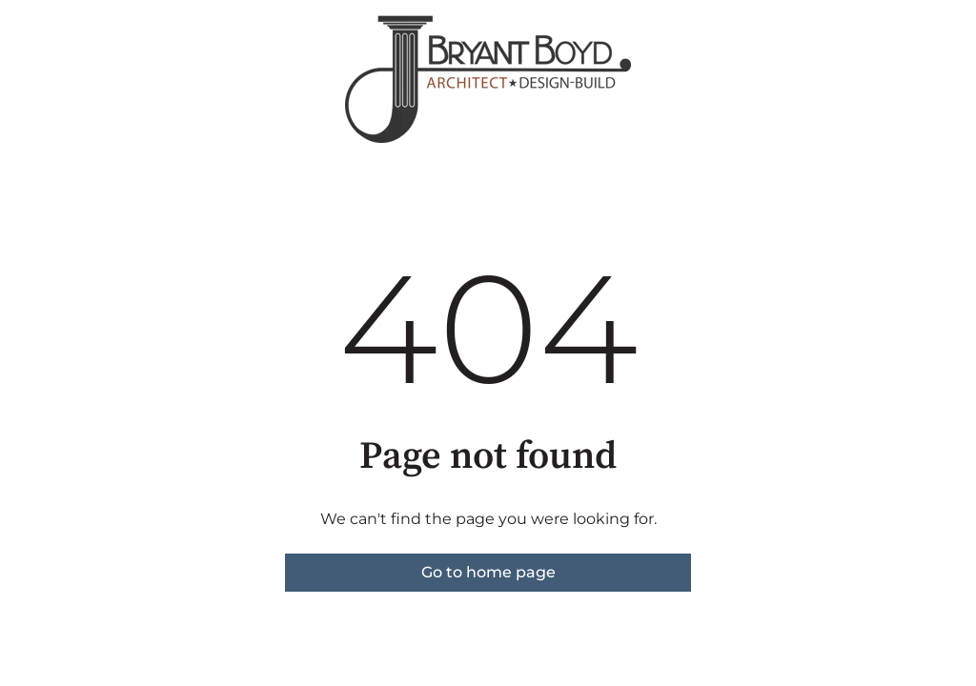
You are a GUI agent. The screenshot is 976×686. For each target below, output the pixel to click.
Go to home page (488, 572)
